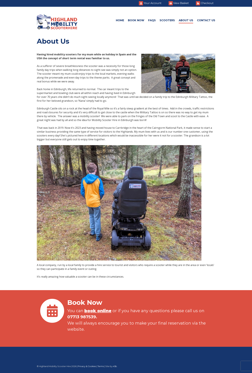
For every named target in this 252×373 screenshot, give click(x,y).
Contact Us (206, 20)
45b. (115, 366)
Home (120, 20)
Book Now (136, 20)
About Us (186, 20)
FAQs (152, 20)
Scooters (167, 20)
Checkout (205, 3)
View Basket (179, 3)
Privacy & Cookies (87, 366)
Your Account (150, 3)
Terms (101, 366)
